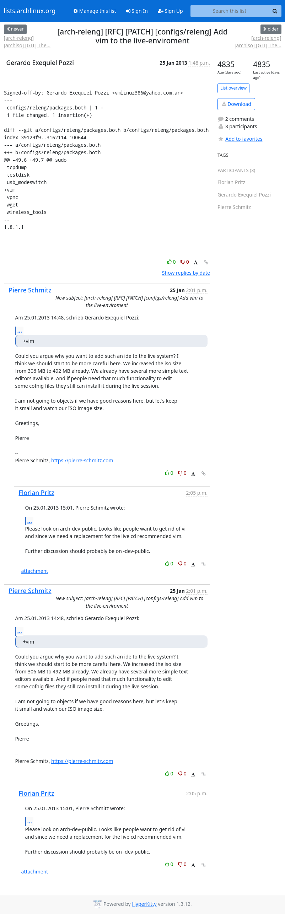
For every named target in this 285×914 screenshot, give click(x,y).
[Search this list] (229, 11)
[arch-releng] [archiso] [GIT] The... (27, 41)
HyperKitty (144, 904)
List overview (233, 88)
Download (236, 104)
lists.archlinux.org (30, 11)
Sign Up (170, 10)
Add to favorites (239, 138)
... (19, 330)
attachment (34, 571)
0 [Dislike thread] (185, 261)
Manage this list (95, 10)
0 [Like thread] (172, 261)
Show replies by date (186, 272)
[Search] (275, 11)
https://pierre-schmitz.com (82, 460)
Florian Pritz (36, 492)
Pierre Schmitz (30, 290)
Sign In (137, 10)
